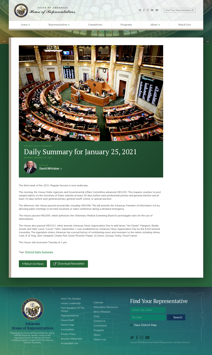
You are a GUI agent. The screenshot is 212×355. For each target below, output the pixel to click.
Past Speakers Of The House (72, 309)
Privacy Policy (68, 334)
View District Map (143, 325)
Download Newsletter (71, 264)
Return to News (33, 264)
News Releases (102, 311)
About (155, 24)
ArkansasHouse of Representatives (32, 326)
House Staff (67, 320)
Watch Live (184, 24)
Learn (25, 24)
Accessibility (67, 329)
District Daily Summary (39, 252)
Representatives (59, 24)
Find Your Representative (180, 10)
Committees (95, 24)
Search (176, 317)
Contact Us (99, 321)
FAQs (96, 316)
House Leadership (71, 303)
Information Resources (106, 307)
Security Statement (71, 338)
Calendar (98, 302)
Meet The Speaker (71, 298)
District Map (67, 324)
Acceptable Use (69, 343)
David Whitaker (30, 167)
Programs (126, 24)
